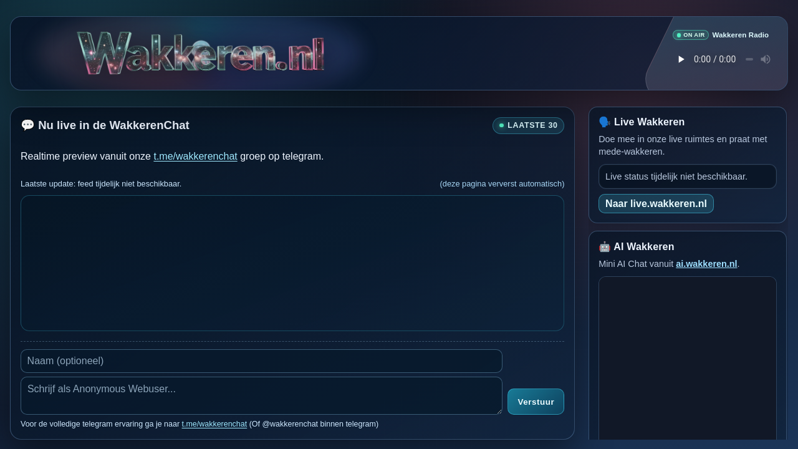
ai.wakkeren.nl (706, 263)
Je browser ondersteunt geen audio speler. (721, 59)
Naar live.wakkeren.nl (656, 203)
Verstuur (535, 402)
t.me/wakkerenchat (195, 155)
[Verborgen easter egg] (201, 48)
